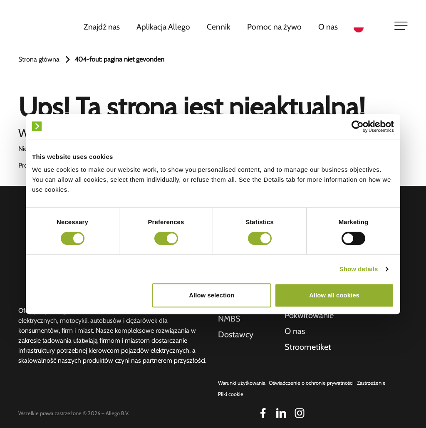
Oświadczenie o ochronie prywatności (311, 383)
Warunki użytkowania (241, 383)
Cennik (218, 27)
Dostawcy (235, 334)
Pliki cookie (230, 394)
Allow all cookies (334, 295)
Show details (358, 268)
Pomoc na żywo (274, 27)
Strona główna (38, 59)
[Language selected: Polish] (368, 27)
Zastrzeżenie (371, 383)
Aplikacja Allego (163, 27)
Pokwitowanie (309, 315)
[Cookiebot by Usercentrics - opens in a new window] (357, 126)
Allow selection (211, 295)
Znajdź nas (102, 27)
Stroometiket (308, 347)
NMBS (229, 319)
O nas (328, 27)
